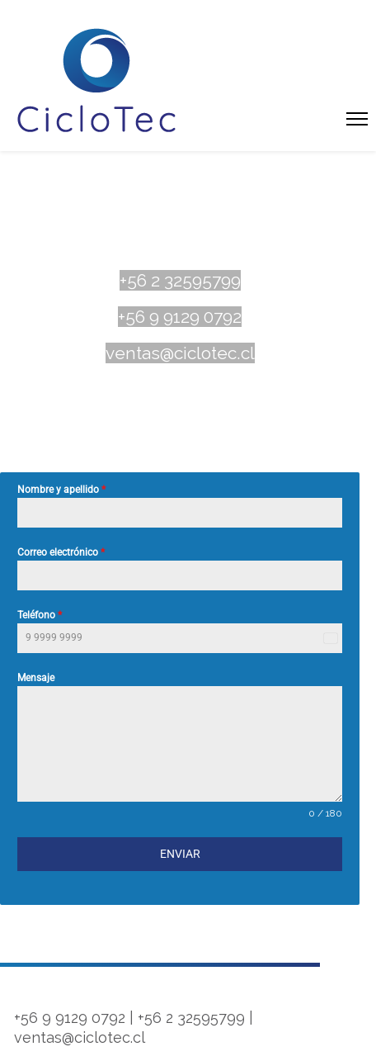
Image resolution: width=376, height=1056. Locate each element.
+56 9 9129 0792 (180, 316)
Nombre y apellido (61, 489)
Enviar (180, 853)
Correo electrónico (61, 552)
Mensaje (35, 678)
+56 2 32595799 (180, 280)
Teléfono (39, 615)
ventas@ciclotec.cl (180, 353)
